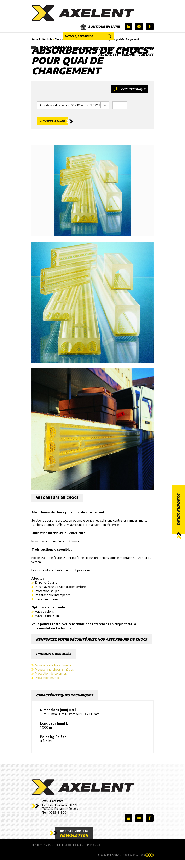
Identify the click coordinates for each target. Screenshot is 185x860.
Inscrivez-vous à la (74, 833)
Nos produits (51, 47)
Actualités (108, 54)
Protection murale (47, 677)
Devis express (178, 510)
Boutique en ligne (100, 27)
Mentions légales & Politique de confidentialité (57, 844)
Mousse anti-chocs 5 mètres (54, 669)
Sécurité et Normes (135, 48)
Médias (128, 54)
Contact (146, 54)
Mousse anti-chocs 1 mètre (53, 665)
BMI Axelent (103, 48)
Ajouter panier (52, 121)
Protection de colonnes (51, 673)
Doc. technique (133, 89)
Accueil (81, 48)
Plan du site (93, 844)
